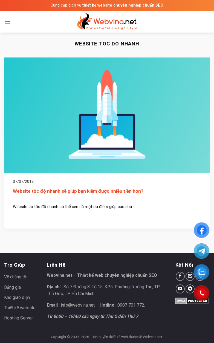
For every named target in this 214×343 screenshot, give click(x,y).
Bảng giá (12, 287)
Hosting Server (18, 318)
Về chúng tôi (15, 276)
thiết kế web (118, 337)
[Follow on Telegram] (190, 288)
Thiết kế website (20, 307)
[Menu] (7, 21)
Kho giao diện (17, 297)
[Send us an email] (190, 276)
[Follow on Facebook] (180, 276)
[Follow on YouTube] (180, 288)
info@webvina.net (78, 305)
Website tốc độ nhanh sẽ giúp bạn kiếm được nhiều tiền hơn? (78, 191)
